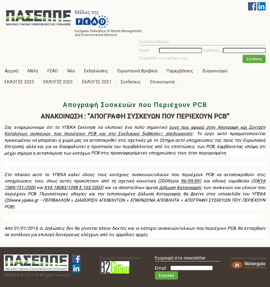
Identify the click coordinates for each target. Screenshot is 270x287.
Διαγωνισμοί (215, 70)
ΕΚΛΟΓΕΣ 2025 (19, 81)
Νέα (71, 70)
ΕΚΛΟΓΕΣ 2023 (58, 81)
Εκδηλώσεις (96, 70)
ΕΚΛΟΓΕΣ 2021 (97, 81)
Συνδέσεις (131, 81)
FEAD (52, 70)
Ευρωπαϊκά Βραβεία (137, 70)
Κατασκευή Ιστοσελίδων (248, 262)
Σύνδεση (254, 59)
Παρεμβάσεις (179, 70)
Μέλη (32, 70)
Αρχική (11, 70)
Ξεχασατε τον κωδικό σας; (163, 58)
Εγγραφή (166, 275)
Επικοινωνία (162, 81)
